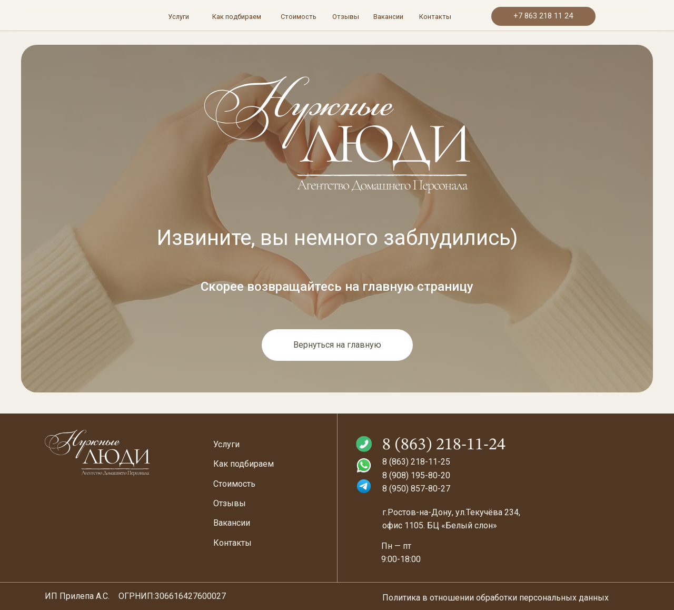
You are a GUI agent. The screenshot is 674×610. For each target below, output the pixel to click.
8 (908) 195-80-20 (416, 475)
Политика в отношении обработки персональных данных (495, 598)
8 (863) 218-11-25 (416, 462)
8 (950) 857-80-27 (416, 489)
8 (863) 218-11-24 (444, 445)
